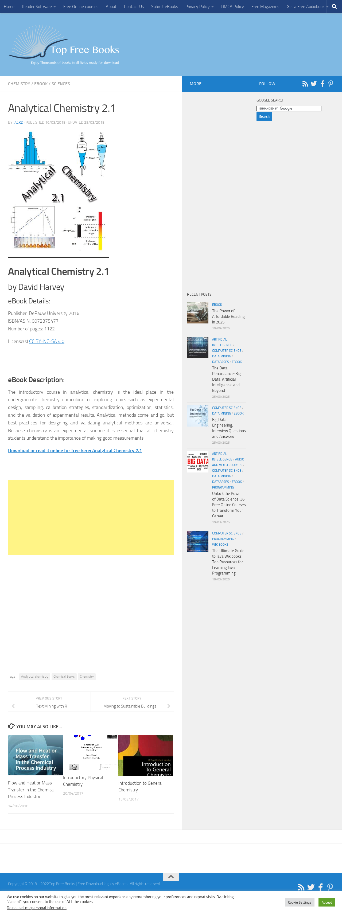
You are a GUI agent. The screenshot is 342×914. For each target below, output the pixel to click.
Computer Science (226, 351)
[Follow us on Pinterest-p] (331, 83)
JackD (18, 122)
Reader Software (37, 6)
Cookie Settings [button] (299, 902)
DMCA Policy (232, 6)
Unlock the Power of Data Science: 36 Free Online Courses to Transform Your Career (229, 504)
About (111, 6)
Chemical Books (64, 676)
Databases (220, 362)
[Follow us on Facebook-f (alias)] (322, 83)
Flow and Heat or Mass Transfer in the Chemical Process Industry (31, 789)
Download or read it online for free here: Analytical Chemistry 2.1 (75, 451)
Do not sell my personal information (37, 907)
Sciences (61, 83)
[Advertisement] (91, 517)
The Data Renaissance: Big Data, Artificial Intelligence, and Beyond (226, 379)
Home (9, 6)
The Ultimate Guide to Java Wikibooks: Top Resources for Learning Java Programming (228, 562)
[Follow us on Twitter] (313, 83)
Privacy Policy (197, 6)
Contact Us (134, 6)
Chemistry (19, 83)
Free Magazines (265, 6)
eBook (41, 83)
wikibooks (220, 544)
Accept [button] (327, 902)
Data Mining (221, 356)
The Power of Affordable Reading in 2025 (228, 316)
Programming (223, 487)
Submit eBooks (164, 6)
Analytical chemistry (34, 676)
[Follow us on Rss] (305, 83)
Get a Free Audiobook (306, 6)
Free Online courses (80, 6)
